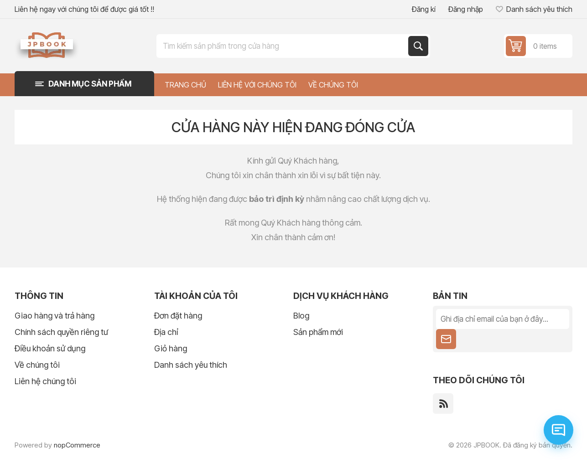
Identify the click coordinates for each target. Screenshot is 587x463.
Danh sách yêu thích (190, 365)
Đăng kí (424, 9)
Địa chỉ (166, 332)
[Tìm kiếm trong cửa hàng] (283, 46)
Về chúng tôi (37, 365)
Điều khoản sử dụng (50, 348)
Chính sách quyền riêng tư (61, 332)
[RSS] (443, 403)
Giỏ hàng (170, 348)
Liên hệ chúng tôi (45, 381)
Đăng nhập (465, 9)
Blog (301, 315)
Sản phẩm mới (318, 332)
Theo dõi (446, 339)
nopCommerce (77, 445)
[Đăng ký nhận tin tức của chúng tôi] (502, 319)
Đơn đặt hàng (178, 315)
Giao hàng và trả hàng (54, 315)
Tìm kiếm (418, 46)
